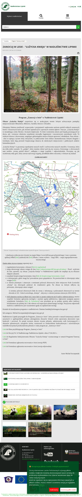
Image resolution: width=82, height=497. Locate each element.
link (14, 280)
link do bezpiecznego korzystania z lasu (50, 276)
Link (4, 333)
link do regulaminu (38, 267)
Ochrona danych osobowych (18, 384)
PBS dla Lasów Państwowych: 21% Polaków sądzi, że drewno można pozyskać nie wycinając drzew (41, 389)
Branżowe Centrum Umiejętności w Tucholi (22, 395)
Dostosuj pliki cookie (68, 490)
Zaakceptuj (54, 490)
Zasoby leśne (8, 433)
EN (72, 7)
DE (75, 7)
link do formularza (32, 301)
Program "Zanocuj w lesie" (18, 41)
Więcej (41, 485)
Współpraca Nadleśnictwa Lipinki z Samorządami (24, 378)
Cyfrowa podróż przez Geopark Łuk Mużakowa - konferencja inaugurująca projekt (36, 373)
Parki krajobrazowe (61, 416)
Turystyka (6, 41)
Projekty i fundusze (36, 416)
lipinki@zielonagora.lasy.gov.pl (30, 459)
